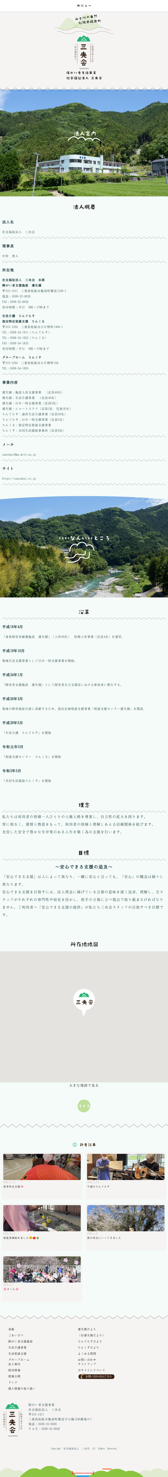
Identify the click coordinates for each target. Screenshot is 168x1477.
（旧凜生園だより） (91, 1335)
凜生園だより (87, 1329)
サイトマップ (87, 1363)
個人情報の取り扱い (22, 1388)
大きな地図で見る (84, 1085)
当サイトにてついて (91, 1370)
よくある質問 (87, 1353)
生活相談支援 (17, 1353)
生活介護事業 (17, 1347)
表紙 (11, 1329)
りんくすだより (88, 1347)
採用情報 (14, 1370)
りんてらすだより (90, 1341)
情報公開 (14, 1376)
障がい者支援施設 (20, 1341)
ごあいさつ (16, 1335)
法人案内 (14, 1363)
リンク (13, 1382)
